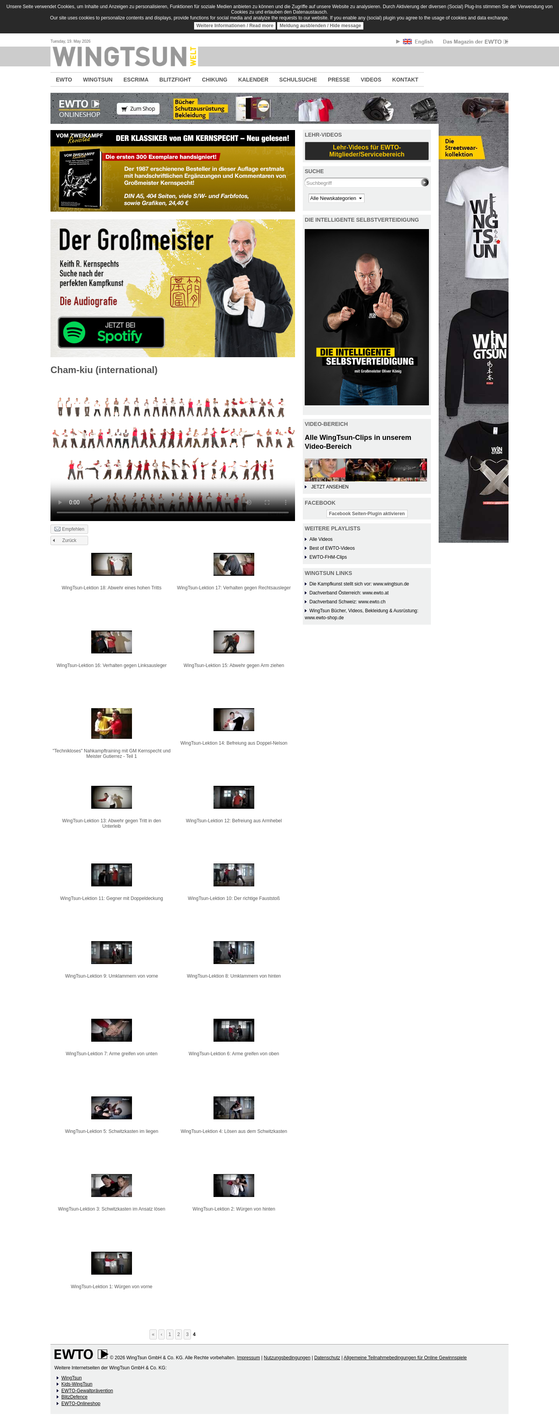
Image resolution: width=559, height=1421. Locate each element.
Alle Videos (321, 539)
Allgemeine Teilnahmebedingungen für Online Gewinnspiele (405, 1357)
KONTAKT (405, 79)
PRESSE (339, 79)
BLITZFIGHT (175, 79)
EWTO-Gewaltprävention (87, 1390)
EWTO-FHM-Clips (328, 557)
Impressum (248, 1357)
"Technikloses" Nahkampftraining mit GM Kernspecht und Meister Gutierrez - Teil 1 (112, 753)
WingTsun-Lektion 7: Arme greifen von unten (111, 1053)
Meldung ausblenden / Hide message (320, 25)
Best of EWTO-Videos (332, 548)
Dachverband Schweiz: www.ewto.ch (347, 602)
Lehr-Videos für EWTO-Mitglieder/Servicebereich (366, 151)
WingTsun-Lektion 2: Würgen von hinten (234, 1209)
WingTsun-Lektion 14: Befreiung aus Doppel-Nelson (234, 743)
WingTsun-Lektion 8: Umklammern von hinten (234, 976)
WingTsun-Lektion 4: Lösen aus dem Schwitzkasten (234, 1131)
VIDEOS (371, 79)
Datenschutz (327, 1357)
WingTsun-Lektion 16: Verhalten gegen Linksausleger (112, 665)
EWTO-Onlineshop (80, 1403)
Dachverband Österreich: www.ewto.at (349, 593)
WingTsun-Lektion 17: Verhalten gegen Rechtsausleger (234, 588)
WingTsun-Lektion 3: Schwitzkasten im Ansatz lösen (111, 1209)
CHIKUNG (214, 79)
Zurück (69, 540)
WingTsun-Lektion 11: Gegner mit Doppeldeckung (111, 898)
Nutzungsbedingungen (287, 1357)
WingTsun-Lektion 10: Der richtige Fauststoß (234, 898)
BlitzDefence (74, 1397)
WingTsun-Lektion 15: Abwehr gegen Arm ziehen (234, 665)
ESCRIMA (136, 79)
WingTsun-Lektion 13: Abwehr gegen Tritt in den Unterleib (111, 823)
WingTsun (71, 1378)
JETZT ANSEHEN (329, 487)
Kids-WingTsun (76, 1384)
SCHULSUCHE (298, 79)
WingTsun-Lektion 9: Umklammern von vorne (111, 976)
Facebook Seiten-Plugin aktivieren (367, 513)
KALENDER (253, 79)
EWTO (64, 79)
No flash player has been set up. (172, 451)
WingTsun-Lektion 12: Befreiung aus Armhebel (234, 820)
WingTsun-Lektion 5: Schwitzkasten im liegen (111, 1131)
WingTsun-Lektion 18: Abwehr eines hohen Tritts (111, 588)
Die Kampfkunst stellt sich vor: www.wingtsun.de (359, 584)
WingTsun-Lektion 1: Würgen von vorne (111, 1286)
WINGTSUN (98, 79)
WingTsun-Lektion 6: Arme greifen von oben (234, 1053)
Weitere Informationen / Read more (235, 25)
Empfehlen (69, 529)
